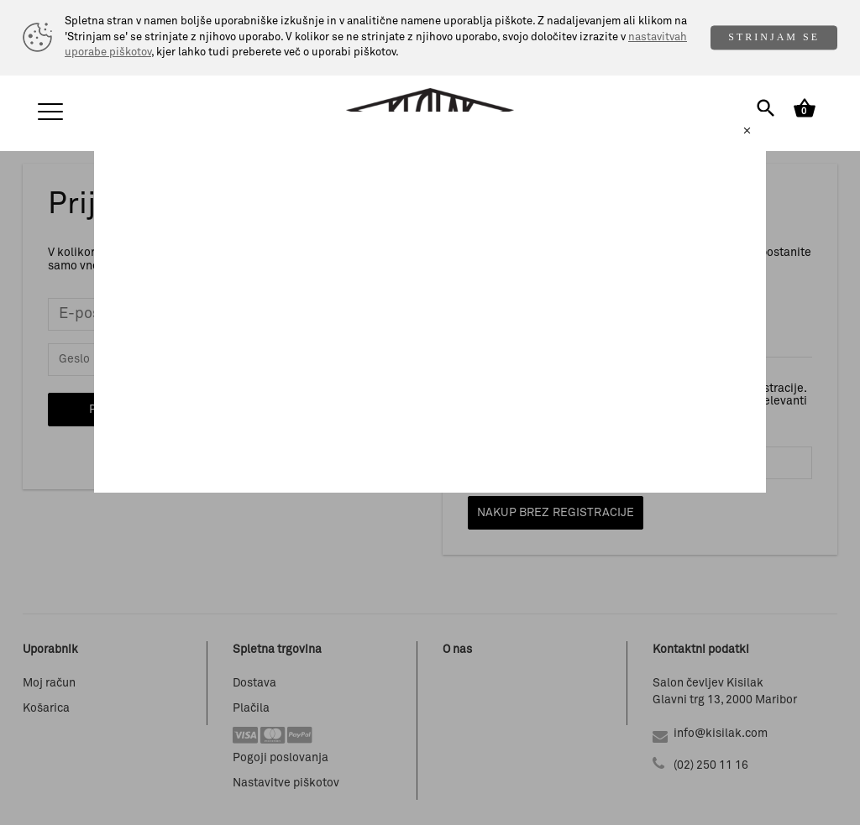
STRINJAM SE (774, 37)
